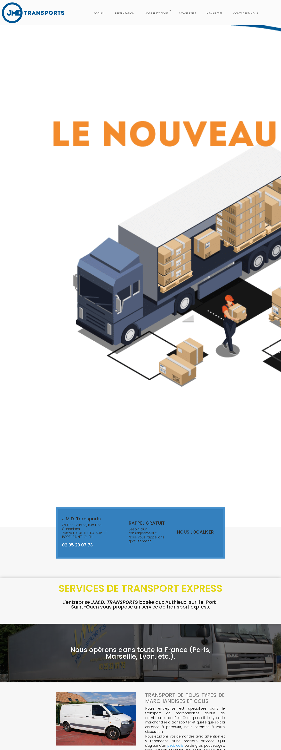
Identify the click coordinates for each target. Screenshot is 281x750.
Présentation (124, 13)
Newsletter (214, 13)
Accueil (99, 13)
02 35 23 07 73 (77, 545)
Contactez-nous (245, 13)
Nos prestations (156, 13)
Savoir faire (187, 13)
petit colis (175, 745)
